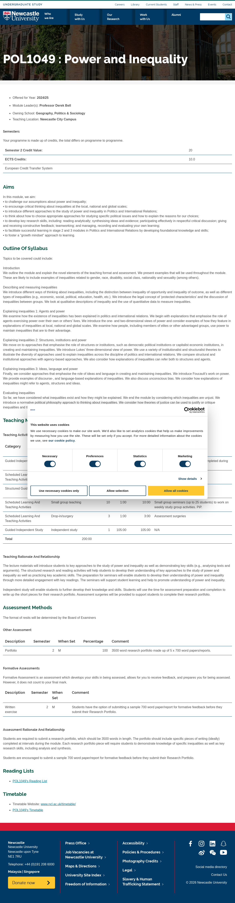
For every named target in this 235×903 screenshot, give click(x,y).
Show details (187, 478)
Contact (227, 4)
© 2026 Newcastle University (206, 882)
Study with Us (111, 19)
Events (212, 4)
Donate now (23, 882)
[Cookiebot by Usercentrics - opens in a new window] (187, 410)
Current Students (156, 4)
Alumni (188, 19)
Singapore (32, 872)
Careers (120, 4)
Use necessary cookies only (59, 490)
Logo (21, 18)
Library (135, 4)
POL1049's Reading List (30, 781)
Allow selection (117, 490)
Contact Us (219, 874)
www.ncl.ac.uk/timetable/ (58, 804)
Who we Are (84, 19)
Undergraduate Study (22, 4)
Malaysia (14, 872)
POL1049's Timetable (28, 810)
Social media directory (211, 867)
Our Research (138, 19)
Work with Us (165, 19)
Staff (176, 4)
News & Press (193, 4)
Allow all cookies (176, 490)
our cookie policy (61, 440)
